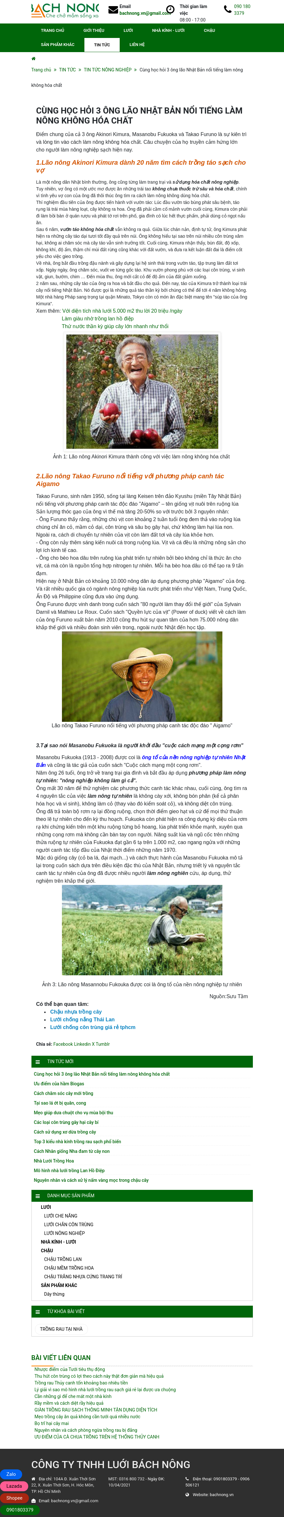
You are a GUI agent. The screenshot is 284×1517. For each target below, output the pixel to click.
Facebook (63, 1044)
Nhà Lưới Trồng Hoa (54, 1160)
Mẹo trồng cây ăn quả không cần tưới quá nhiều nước (88, 1416)
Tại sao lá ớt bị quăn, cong (60, 1103)
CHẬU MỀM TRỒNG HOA (69, 1268)
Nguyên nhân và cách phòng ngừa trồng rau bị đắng (86, 1430)
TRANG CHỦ (52, 30)
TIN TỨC (102, 44)
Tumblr (103, 1044)
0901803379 (225, 1478)
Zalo (11, 1474)
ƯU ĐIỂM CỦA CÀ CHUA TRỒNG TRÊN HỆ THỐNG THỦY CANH (97, 1436)
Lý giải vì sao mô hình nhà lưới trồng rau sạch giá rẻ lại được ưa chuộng (105, 1389)
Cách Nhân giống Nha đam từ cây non (72, 1151)
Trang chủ (41, 69)
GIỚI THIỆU (93, 30)
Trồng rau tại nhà (61, 1329)
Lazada (14, 1486)
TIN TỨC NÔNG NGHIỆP (108, 69)
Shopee (14, 1498)
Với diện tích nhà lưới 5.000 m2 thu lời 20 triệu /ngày (122, 311)
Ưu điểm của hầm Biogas (59, 1083)
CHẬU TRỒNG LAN (63, 1259)
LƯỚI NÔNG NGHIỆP (64, 1233)
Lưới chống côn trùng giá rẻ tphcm (93, 1027)
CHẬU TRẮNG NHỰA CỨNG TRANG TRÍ (83, 1276)
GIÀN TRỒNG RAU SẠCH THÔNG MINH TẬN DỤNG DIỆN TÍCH (96, 1409)
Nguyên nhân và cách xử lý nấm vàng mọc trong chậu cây (91, 1180)
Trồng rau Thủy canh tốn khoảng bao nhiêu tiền (81, 1382)
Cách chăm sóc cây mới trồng (63, 1093)
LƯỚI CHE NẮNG (60, 1215)
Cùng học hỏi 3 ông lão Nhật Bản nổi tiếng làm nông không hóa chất (102, 1074)
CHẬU (209, 30)
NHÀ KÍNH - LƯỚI (168, 30)
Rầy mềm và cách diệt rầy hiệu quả (69, 1403)
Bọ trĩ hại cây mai (52, 1423)
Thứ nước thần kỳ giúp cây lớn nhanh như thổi (115, 326)
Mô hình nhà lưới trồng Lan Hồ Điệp (69, 1170)
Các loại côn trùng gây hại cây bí (66, 1122)
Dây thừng (54, 1294)
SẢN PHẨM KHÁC (58, 44)
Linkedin (82, 1044)
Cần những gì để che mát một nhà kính (73, 1396)
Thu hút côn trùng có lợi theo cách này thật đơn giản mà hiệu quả (99, 1376)
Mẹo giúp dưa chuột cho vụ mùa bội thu (73, 1112)
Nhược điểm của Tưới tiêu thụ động (70, 1369)
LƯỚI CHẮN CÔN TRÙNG (69, 1224)
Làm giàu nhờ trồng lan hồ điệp (98, 318)
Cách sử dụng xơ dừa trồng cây (65, 1132)
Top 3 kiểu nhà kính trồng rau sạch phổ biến (77, 1141)
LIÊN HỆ (137, 44)
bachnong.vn (222, 1494)
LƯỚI (128, 30)
